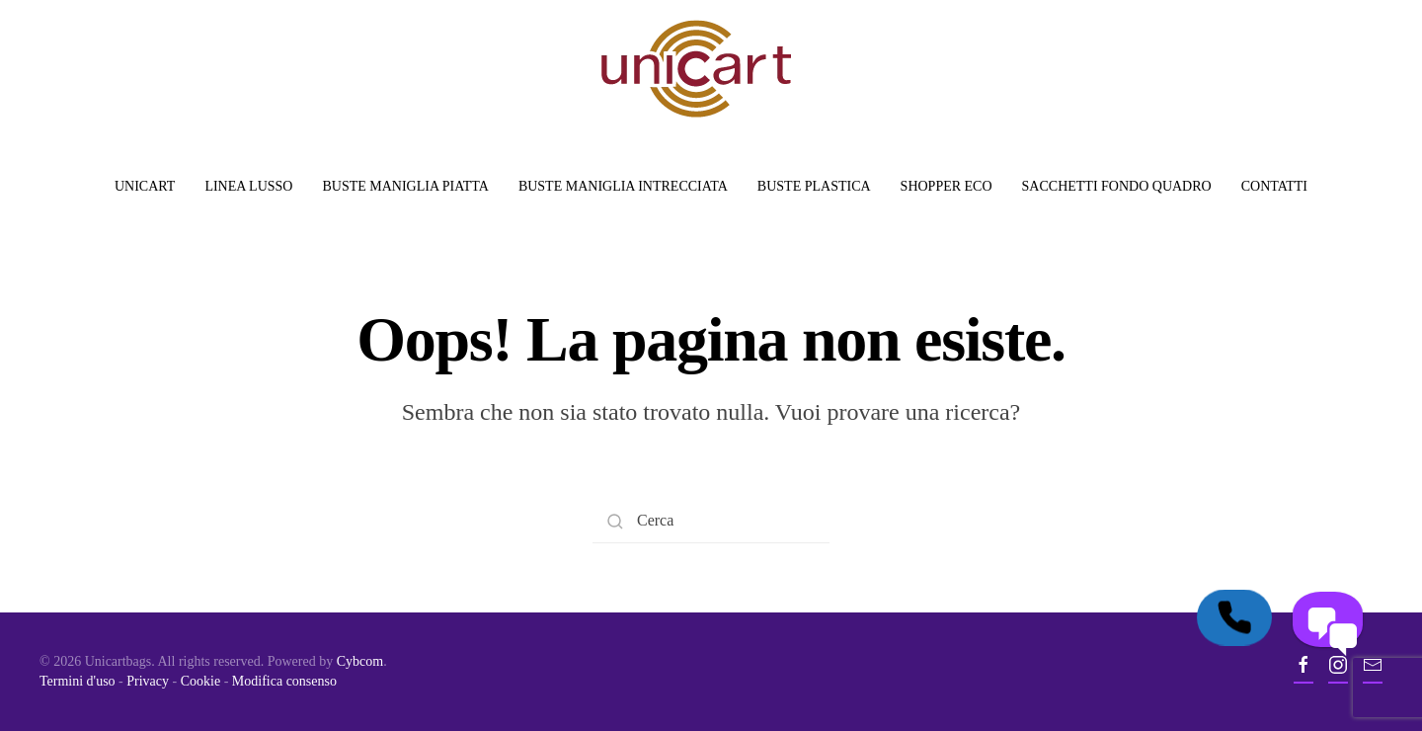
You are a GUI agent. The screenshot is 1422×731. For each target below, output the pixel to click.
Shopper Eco (946, 186)
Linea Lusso (248, 186)
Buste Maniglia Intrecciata (623, 186)
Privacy (147, 681)
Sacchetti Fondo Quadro (1117, 186)
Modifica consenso (284, 681)
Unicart (145, 186)
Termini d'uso (78, 681)
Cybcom (360, 661)
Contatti (1274, 186)
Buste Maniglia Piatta (405, 186)
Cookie (200, 681)
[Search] (711, 521)
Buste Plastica (814, 186)
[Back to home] (696, 69)
